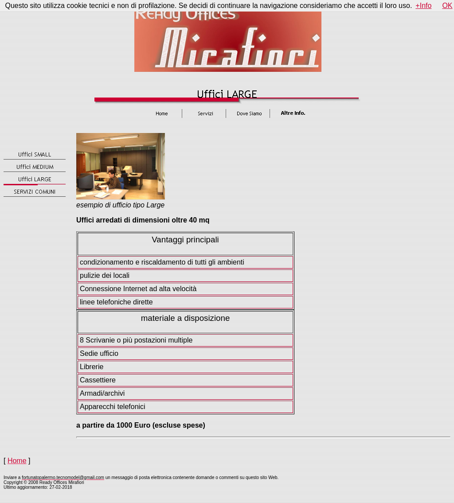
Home (17, 460)
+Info (423, 5)
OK (447, 5)
